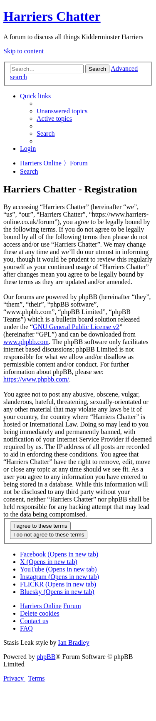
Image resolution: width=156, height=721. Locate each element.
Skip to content (23, 51)
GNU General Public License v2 (76, 326)
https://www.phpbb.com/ (36, 379)
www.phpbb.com (26, 341)
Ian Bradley (73, 642)
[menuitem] (62, 111)
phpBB (46, 656)
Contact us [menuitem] (34, 620)
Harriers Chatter (52, 16)
